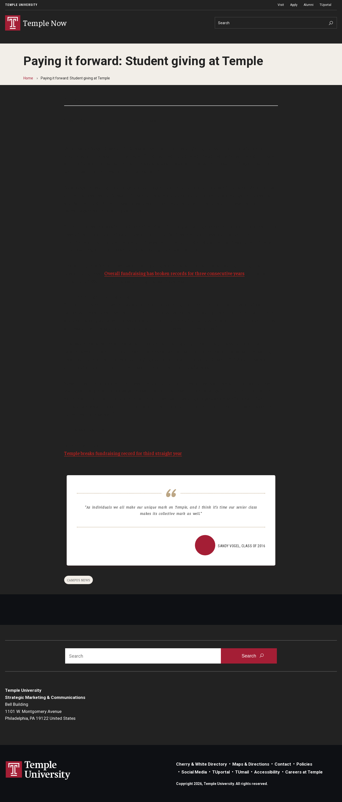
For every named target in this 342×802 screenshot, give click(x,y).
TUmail (242, 772)
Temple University (21, 5)
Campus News (78, 580)
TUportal (325, 5)
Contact (283, 764)
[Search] (276, 23)
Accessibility (267, 772)
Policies (304, 764)
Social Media (194, 772)
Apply (293, 5)
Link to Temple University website (38, 770)
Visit (281, 5)
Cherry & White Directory (201, 764)
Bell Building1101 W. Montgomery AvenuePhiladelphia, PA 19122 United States (40, 711)
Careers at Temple (304, 772)
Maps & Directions (250, 764)
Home (28, 78)
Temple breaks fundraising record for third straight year (123, 453)
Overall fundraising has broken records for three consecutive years (174, 273)
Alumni (309, 5)
